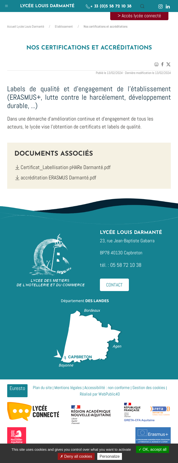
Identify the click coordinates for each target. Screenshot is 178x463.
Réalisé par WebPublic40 (100, 394)
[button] (6, 5)
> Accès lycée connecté (139, 15)
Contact (114, 285)
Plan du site (42, 387)
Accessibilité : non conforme (107, 387)
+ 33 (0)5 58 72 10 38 (109, 6)
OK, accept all (152, 449)
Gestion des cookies (148, 387)
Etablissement (64, 26)
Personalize (110, 456)
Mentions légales (68, 387)
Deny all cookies (76, 456)
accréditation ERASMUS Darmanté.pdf (55, 177)
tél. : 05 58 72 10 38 (120, 265)
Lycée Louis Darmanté (47, 6)
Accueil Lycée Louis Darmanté (25, 26)
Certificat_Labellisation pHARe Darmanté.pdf (62, 167)
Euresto (17, 388)
